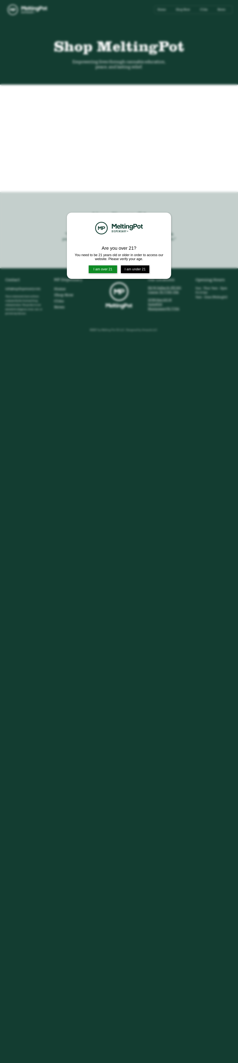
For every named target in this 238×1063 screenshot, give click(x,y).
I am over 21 (102, 269)
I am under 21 (135, 269)
